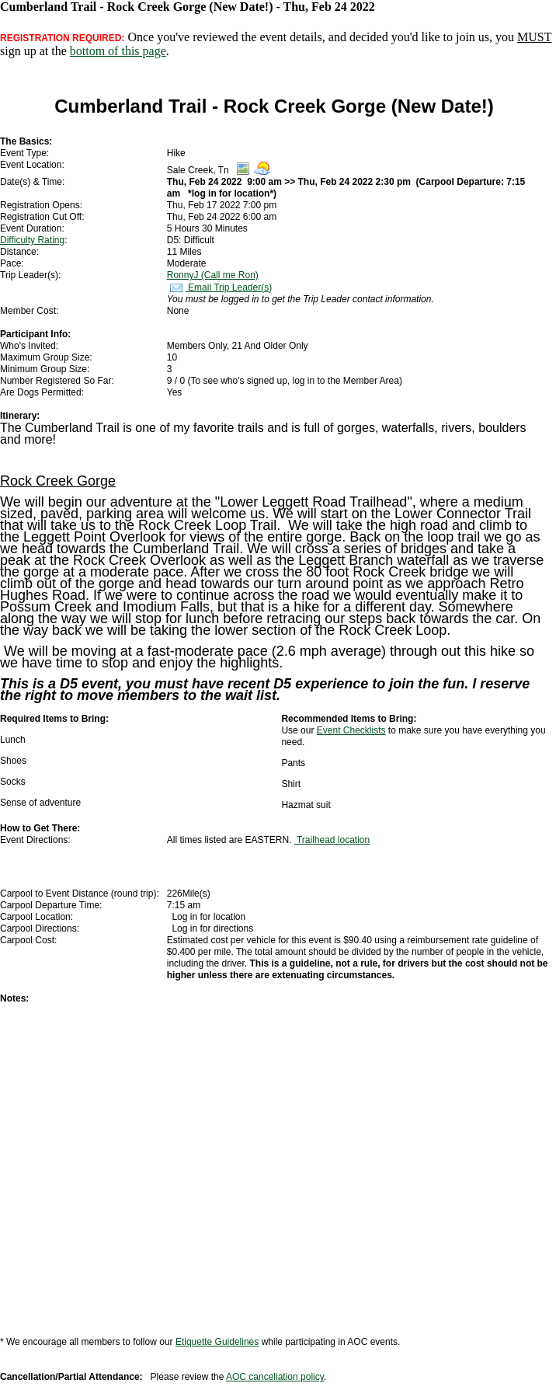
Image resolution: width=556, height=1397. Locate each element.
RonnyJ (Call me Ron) (213, 275)
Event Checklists (351, 730)
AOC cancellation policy (275, 1376)
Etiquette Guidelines (217, 1341)
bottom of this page (118, 50)
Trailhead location (332, 839)
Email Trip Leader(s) (219, 287)
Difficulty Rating (32, 240)
